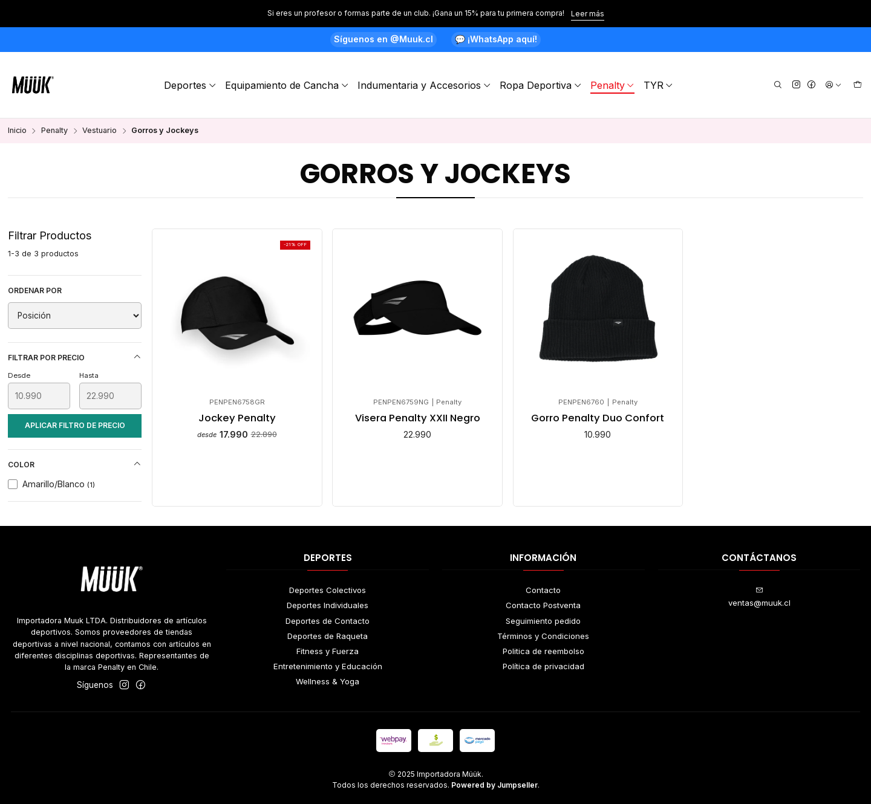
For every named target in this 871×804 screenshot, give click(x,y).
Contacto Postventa (543, 605)
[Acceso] (833, 85)
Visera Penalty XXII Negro (417, 418)
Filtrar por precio (75, 357)
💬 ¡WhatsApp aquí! (496, 39)
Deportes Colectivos (327, 590)
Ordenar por (35, 290)
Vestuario (99, 131)
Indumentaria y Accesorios (424, 85)
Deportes (190, 85)
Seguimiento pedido (543, 621)
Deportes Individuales (327, 605)
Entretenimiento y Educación (327, 666)
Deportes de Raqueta (327, 636)
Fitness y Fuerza (327, 651)
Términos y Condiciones (543, 636)
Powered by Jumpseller (494, 784)
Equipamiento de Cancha (287, 85)
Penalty (612, 85)
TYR (659, 85)
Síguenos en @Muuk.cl (383, 39)
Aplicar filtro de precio (75, 425)
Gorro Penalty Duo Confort (597, 418)
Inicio (17, 131)
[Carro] (857, 85)
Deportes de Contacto (327, 621)
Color (75, 464)
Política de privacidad (543, 666)
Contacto (543, 590)
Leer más (587, 13)
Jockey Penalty (237, 418)
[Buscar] (778, 85)
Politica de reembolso (543, 651)
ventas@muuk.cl (759, 597)
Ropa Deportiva (541, 85)
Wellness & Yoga (327, 681)
